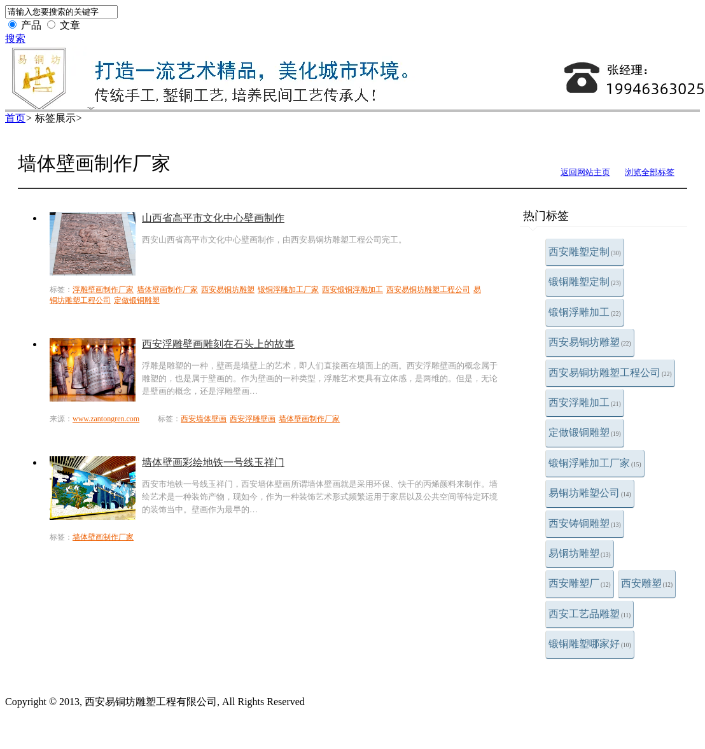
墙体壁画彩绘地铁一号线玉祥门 (213, 462)
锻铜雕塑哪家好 (589, 643)
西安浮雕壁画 (253, 418)
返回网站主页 (585, 172)
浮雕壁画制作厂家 (103, 289)
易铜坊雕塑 (579, 553)
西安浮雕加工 (584, 402)
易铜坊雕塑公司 (589, 492)
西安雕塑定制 (584, 251)
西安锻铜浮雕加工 (352, 289)
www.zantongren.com (106, 418)
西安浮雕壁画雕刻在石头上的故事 (218, 344)
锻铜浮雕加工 (584, 312)
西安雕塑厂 (579, 583)
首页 (15, 118)
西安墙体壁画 (204, 418)
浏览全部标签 (649, 172)
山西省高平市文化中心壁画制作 (213, 218)
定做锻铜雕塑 (584, 432)
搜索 (15, 38)
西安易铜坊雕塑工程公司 (610, 372)
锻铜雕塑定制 (584, 281)
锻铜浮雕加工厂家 (594, 463)
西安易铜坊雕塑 (589, 342)
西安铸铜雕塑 (584, 523)
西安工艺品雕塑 (589, 613)
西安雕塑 (647, 583)
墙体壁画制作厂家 (167, 289)
